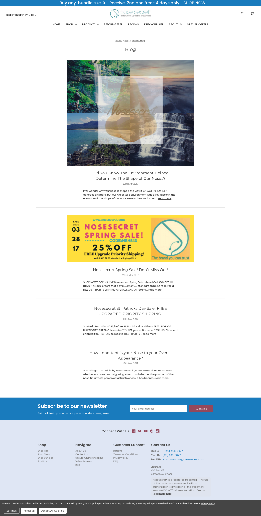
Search (232, 13)
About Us (175, 24)
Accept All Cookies (52, 511)
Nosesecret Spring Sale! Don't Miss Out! (130, 270)
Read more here (162, 494)
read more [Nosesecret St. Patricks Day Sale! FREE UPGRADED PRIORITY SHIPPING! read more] (149, 334)
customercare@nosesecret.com (183, 459)
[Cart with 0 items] (252, 13)
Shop (71, 24)
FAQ (115, 461)
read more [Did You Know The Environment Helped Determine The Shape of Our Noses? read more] (164, 198)
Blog (77, 465)
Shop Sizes (44, 454)
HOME (56, 24)
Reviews (133, 24)
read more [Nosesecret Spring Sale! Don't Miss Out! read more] (155, 289)
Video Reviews (83, 461)
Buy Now (42, 461)
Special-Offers (197, 24)
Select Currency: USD (21, 15)
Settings (11, 511)
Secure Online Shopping (89, 458)
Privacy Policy (208, 503)
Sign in (237, 13)
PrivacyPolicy (120, 458)
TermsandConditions (125, 454)
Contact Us (82, 454)
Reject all (29, 511)
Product (90, 24)
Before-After (113, 24)
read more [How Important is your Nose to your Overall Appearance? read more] (162, 378)
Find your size (153, 24)
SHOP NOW (194, 3)
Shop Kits (43, 451)
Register (247, 13)
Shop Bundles (45, 458)
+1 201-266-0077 (173, 451)
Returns (117, 451)
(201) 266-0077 (171, 455)
